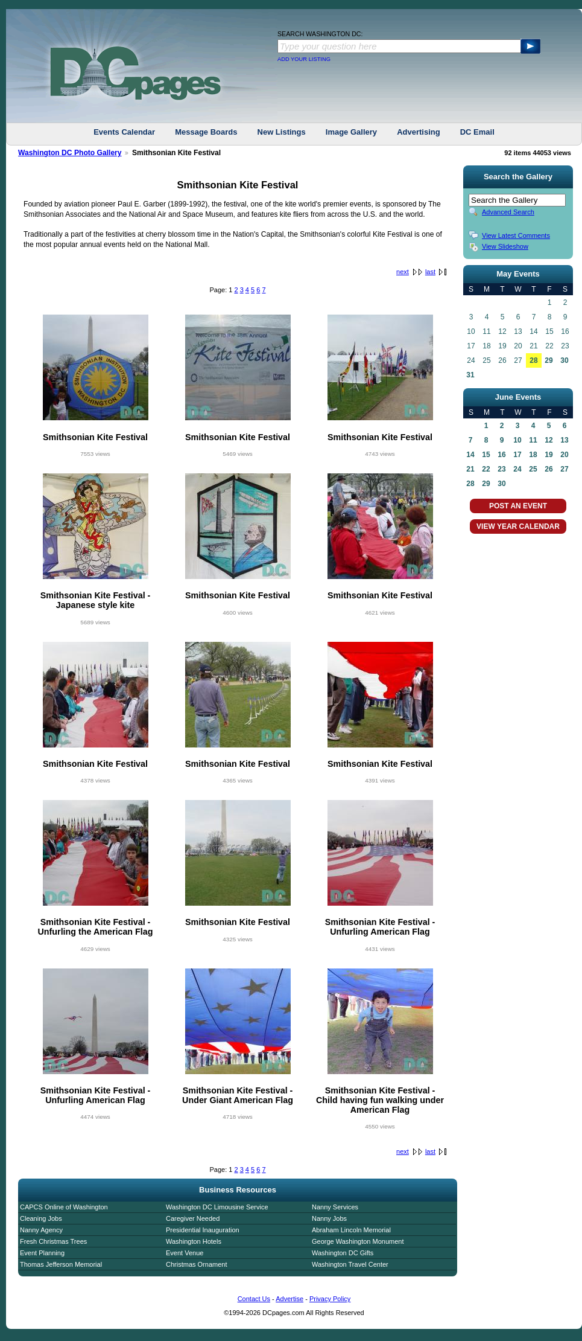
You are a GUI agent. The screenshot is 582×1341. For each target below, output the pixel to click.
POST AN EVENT (518, 506)
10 (517, 440)
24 (517, 469)
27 (564, 469)
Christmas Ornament (196, 1264)
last (430, 271)
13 (564, 440)
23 (501, 469)
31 (470, 375)
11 (533, 440)
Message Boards (206, 131)
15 (486, 454)
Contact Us (254, 1298)
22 (486, 469)
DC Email (477, 131)
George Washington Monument (357, 1241)
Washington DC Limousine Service (217, 1207)
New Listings (282, 131)
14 (470, 454)
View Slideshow (505, 246)
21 (470, 469)
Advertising (418, 131)
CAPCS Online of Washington (64, 1207)
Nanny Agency (41, 1230)
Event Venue (184, 1252)
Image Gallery (351, 131)
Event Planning (42, 1252)
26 (548, 469)
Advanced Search (508, 212)
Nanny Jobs (329, 1218)
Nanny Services (335, 1207)
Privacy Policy (329, 1298)
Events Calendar (124, 131)
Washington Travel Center (350, 1264)
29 (548, 360)
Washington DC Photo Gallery (70, 153)
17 (517, 454)
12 (548, 440)
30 (564, 360)
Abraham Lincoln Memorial (351, 1230)
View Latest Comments (516, 235)
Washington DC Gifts (342, 1252)
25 (533, 469)
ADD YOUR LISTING (304, 59)
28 (533, 360)
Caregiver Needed (193, 1218)
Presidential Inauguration (202, 1230)
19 (548, 454)
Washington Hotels (193, 1241)
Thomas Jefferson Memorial (61, 1264)
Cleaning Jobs (41, 1218)
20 (564, 454)
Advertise (289, 1298)
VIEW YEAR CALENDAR (518, 526)
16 (501, 454)
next (402, 271)
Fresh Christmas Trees (53, 1241)
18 (533, 454)
